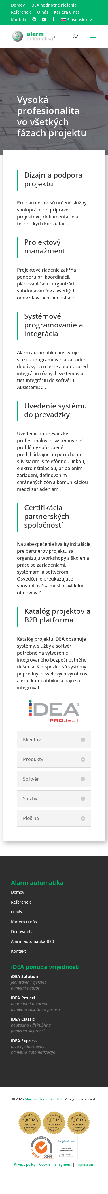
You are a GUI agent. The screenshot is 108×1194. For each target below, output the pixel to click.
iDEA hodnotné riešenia (53, 5)
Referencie (21, 12)
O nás (42, 12)
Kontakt (19, 20)
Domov (18, 5)
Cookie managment (55, 1164)
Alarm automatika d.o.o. (44, 1099)
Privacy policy (24, 1164)
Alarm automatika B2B (32, 941)
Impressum (84, 1164)
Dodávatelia (22, 931)
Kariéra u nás (67, 12)
